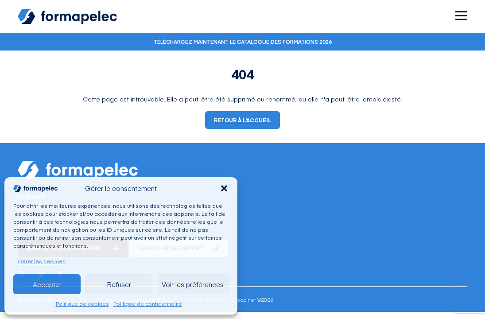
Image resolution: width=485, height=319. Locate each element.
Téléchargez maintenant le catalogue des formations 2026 (243, 41)
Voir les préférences (193, 284)
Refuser (119, 284)
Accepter (47, 284)
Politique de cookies (82, 303)
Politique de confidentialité (147, 303)
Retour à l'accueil (242, 120)
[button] (224, 188)
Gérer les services (42, 261)
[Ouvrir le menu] (461, 15)
